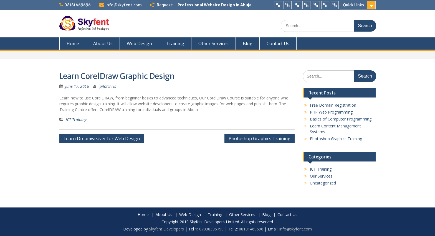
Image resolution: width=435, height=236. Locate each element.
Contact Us (278, 43)
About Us (103, 43)
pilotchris (108, 86)
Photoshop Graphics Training (259, 138)
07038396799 (212, 229)
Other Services (213, 43)
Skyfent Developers (166, 229)
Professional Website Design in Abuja (215, 4)
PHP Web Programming (331, 112)
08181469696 (77, 4)
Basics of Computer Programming (340, 119)
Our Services (321, 176)
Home (73, 43)
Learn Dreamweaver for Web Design (102, 138)
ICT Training (76, 119)
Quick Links (353, 4)
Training (175, 43)
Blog (247, 43)
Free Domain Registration (333, 105)
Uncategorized (323, 183)
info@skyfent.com (123, 4)
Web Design (139, 43)
